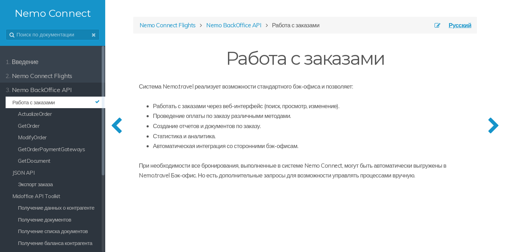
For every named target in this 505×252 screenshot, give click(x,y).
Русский (460, 25)
